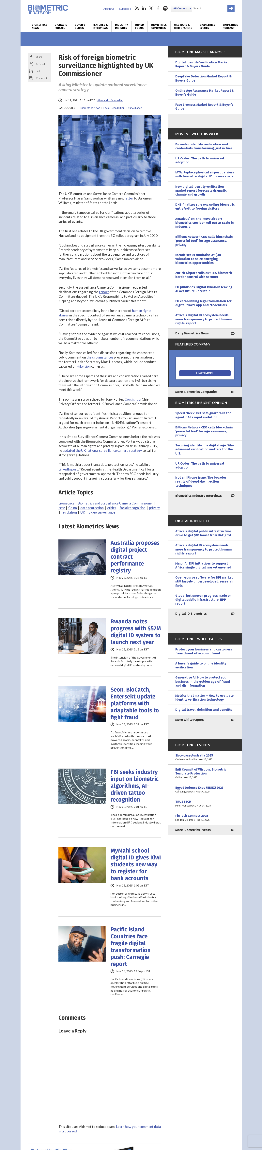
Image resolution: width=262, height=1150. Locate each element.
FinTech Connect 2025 (205, 818)
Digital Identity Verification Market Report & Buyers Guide (202, 64)
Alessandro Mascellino (110, 100)
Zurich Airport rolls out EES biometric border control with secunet (203, 275)
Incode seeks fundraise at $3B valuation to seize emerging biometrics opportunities (198, 259)
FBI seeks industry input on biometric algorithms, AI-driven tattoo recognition (135, 786)
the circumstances (99, 357)
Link (38, 71)
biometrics (66, 503)
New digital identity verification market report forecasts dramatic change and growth (201, 190)
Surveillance (135, 107)
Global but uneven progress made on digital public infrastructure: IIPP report (203, 599)
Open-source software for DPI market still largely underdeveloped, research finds (204, 581)
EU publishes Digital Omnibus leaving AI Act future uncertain (203, 289)
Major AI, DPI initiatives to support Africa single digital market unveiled (203, 565)
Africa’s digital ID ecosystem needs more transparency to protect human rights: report (203, 319)
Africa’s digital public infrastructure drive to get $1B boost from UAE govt (203, 533)
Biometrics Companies (159, 26)
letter (129, 198)
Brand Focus (139, 26)
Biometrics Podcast (230, 26)
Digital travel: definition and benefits (203, 709)
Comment (41, 78)
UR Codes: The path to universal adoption (199, 160)
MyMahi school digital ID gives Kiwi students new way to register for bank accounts (136, 864)
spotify (165, 8)
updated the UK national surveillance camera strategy (102, 450)
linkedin (143, 8)
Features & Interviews (100, 26)
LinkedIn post (68, 469)
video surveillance (102, 512)
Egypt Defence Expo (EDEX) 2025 (205, 790)
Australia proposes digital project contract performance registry (135, 556)
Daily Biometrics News (192, 333)
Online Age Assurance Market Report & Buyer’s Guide (204, 92)
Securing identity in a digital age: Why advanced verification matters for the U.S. (204, 449)
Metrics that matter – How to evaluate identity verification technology (204, 697)
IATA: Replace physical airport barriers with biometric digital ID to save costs (204, 174)
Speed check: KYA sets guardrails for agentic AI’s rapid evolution (203, 415)
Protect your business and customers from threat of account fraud (203, 651)
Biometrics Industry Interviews (198, 496)
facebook (158, 8)
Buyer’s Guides (80, 26)
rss (136, 8)
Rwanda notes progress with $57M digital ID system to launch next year (136, 632)
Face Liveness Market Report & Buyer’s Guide (204, 106)
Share (39, 56)
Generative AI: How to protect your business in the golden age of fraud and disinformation (202, 681)
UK (82, 512)
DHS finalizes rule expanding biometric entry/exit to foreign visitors (205, 206)
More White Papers (189, 720)
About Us (108, 8)
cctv (61, 508)
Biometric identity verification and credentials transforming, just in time (203, 146)
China (72, 508)
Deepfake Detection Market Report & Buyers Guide (203, 78)
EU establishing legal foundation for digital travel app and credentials (203, 303)
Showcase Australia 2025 (205, 757)
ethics (111, 508)
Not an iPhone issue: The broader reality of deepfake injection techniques (200, 481)
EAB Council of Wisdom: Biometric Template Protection (205, 774)
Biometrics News (39, 26)
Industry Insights (121, 26)
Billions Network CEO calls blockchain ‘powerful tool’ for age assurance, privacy (204, 241)
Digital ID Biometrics (191, 613)
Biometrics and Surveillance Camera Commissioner (115, 503)
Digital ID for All (61, 26)
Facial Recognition (114, 107)
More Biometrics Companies (196, 392)
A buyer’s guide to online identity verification (200, 665)
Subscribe (125, 8)
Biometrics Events (207, 26)
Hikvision (84, 366)
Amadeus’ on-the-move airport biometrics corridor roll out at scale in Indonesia (204, 223)
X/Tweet (40, 63)
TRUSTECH (205, 804)
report (104, 292)
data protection (92, 508)
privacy (154, 508)
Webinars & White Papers (183, 26)
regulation (69, 512)
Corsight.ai (133, 399)
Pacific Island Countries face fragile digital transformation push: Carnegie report (131, 946)
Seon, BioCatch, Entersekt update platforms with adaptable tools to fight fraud (135, 703)
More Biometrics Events (193, 830)
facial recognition (133, 508)
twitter (151, 8)
